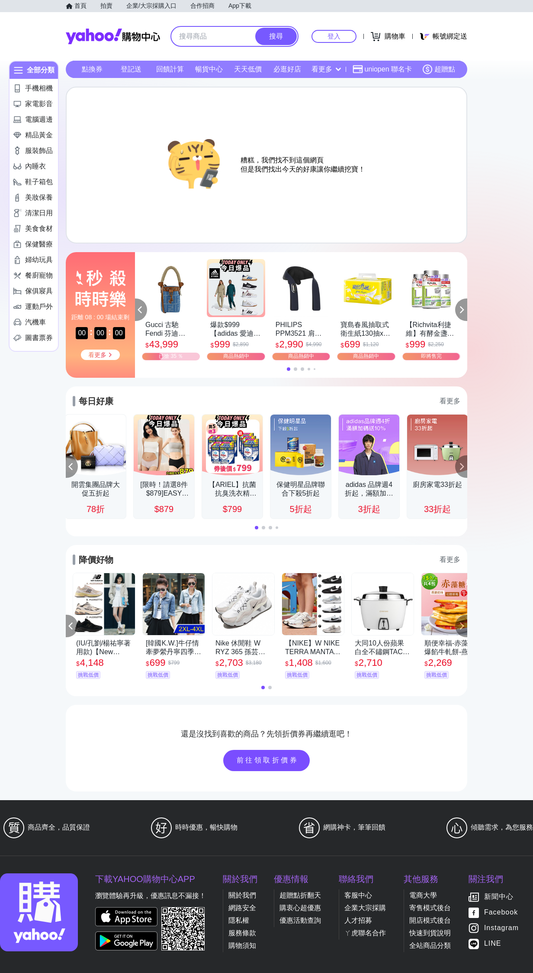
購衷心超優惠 (300, 907)
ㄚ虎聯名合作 (365, 933)
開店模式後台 (430, 920)
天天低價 (248, 69)
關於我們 (242, 895)
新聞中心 (499, 897)
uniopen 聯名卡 (382, 69)
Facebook (501, 912)
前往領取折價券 (268, 760)
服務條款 (242, 933)
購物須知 (242, 945)
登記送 (131, 69)
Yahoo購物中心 (113, 36)
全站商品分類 (430, 945)
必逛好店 (287, 69)
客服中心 (358, 895)
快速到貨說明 (430, 933)
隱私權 (238, 920)
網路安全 (242, 907)
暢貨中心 (209, 69)
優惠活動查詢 (300, 920)
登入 (334, 36)
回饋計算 (170, 69)
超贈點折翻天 (300, 895)
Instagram (501, 928)
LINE (492, 943)
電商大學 (423, 895)
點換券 (92, 69)
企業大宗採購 (365, 907)
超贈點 (438, 69)
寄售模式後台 (430, 907)
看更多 (326, 69)
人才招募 (358, 920)
